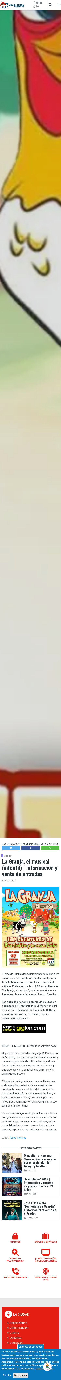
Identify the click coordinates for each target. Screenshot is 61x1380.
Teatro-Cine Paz (17, 1137)
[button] (11, 848)
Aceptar (7, 1377)
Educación (16, 1342)
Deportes (16, 1337)
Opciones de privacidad (30, 1349)
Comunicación (19, 1327)
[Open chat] (47, 1366)
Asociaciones (18, 1322)
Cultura (7, 856)
